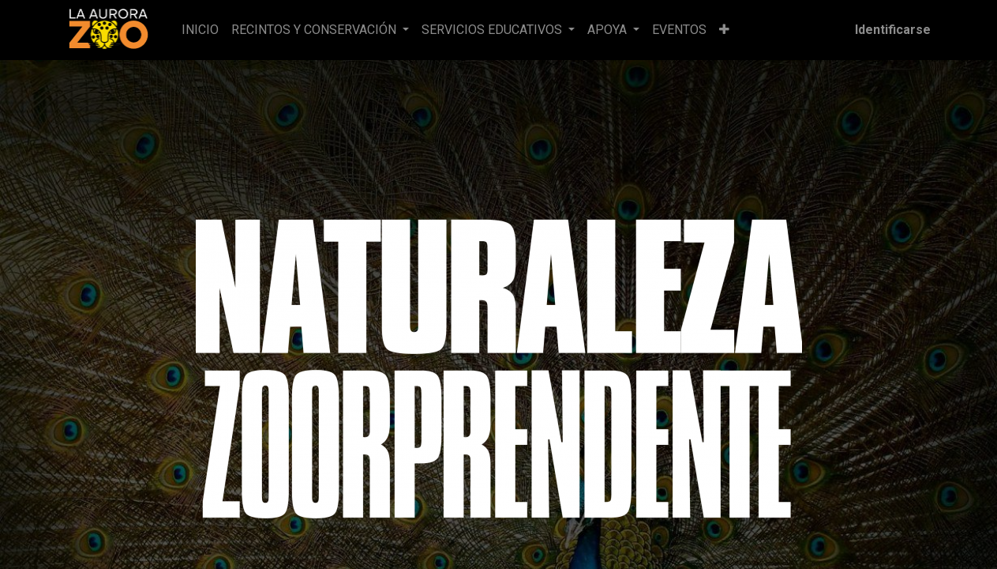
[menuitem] (200, 30)
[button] (724, 30)
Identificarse (893, 29)
